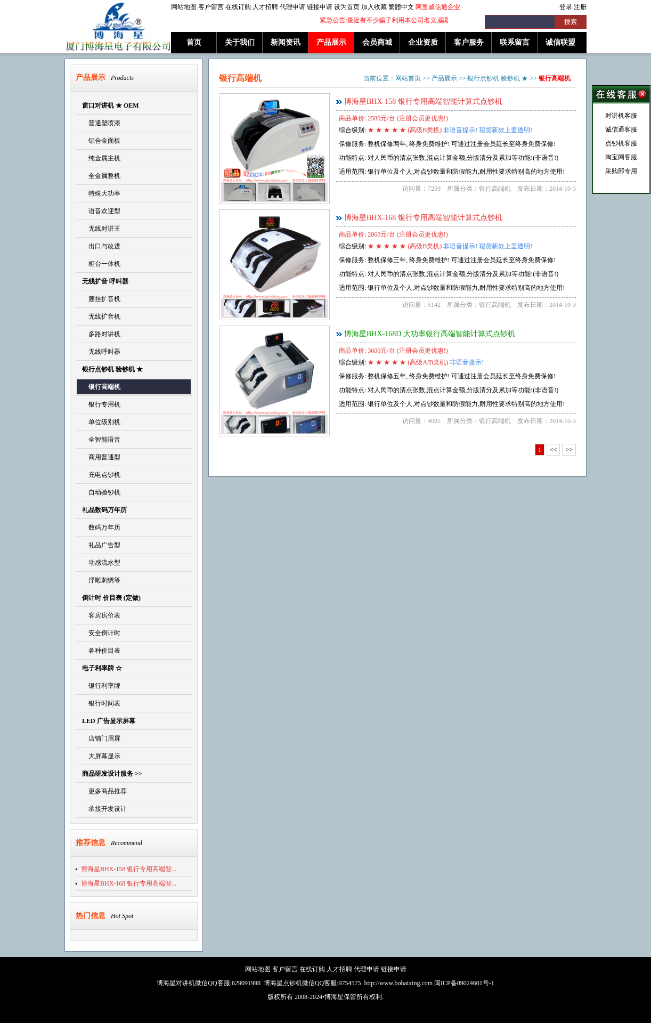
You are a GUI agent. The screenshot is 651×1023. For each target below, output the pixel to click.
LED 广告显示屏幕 (108, 721)
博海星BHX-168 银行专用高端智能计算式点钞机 (423, 218)
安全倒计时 (101, 633)
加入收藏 (374, 7)
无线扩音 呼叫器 (105, 281)
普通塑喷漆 (101, 123)
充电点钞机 (101, 474)
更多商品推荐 (104, 791)
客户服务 (469, 42)
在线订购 (238, 7)
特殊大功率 (101, 193)
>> (569, 449)
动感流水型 (101, 562)
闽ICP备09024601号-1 (464, 983)
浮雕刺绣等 (101, 580)
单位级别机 (101, 422)
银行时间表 (101, 703)
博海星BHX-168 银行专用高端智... (128, 883)
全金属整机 (101, 176)
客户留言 (211, 7)
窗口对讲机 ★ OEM (110, 105)
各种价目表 (101, 650)
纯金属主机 (101, 158)
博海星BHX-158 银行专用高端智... (128, 869)
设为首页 (347, 7)
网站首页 (408, 78)
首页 (193, 42)
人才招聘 (265, 7)
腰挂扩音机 (101, 299)
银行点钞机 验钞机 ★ (112, 369)
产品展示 (331, 42)
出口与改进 (101, 246)
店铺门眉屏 (101, 738)
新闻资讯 (285, 42)
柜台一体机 (101, 263)
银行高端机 (101, 387)
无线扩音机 (101, 316)
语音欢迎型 (101, 211)
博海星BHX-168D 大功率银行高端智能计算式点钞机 (429, 334)
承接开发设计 (104, 809)
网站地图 (184, 7)
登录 (565, 7)
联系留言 (515, 42)
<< (553, 449)
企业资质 (423, 42)
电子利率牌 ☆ (102, 668)
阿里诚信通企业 (438, 7)
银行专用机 (101, 404)
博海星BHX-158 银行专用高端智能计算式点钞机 (423, 101)
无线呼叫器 (101, 351)
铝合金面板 (101, 140)
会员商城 (377, 42)
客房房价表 (101, 615)
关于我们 (240, 42)
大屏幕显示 (101, 756)
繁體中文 (401, 7)
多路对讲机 (101, 334)
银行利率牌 (101, 685)
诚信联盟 (560, 42)
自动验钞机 (101, 492)
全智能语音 (101, 439)
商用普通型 (101, 457)
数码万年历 (101, 527)
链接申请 (319, 7)
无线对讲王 (101, 228)
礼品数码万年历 (104, 510)
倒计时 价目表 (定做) (111, 598)
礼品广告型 (101, 545)
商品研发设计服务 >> (112, 773)
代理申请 (292, 7)
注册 (580, 7)
